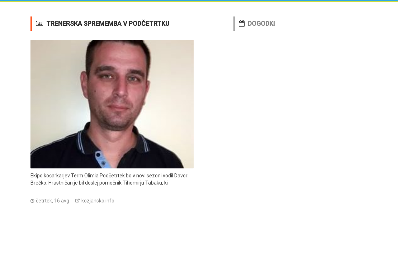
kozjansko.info (97, 201)
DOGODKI (261, 23)
